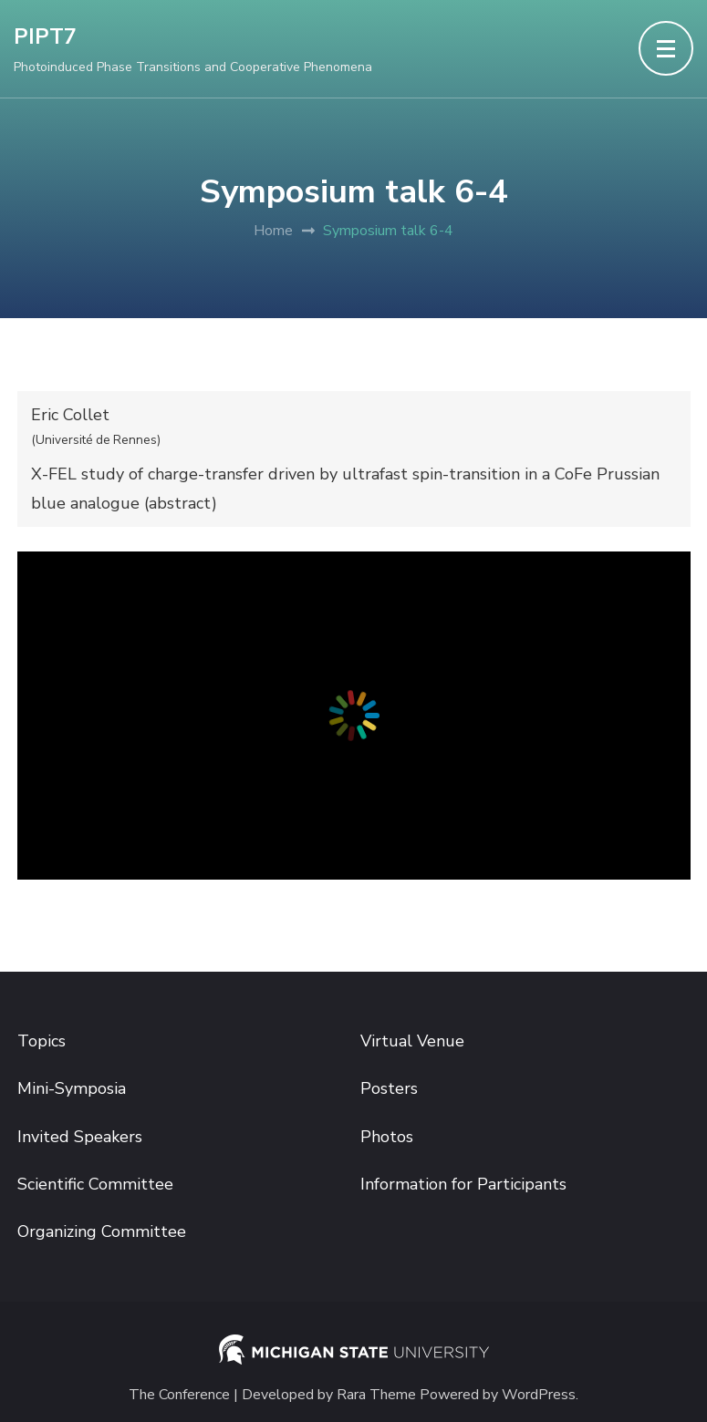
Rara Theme (376, 1395)
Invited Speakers (79, 1137)
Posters (389, 1088)
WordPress (539, 1395)
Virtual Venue (412, 1041)
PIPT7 (45, 37)
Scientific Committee (95, 1184)
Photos (386, 1137)
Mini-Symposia (71, 1088)
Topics (41, 1041)
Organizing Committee (101, 1231)
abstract (180, 503)
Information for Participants (463, 1184)
